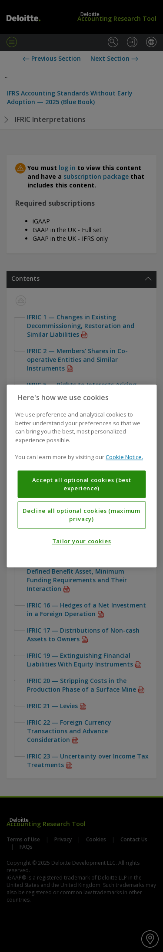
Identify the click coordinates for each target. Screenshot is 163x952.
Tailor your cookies (81, 541)
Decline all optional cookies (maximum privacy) (81, 515)
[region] (81, 475)
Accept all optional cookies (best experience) (81, 484)
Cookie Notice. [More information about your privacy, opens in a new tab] (124, 457)
